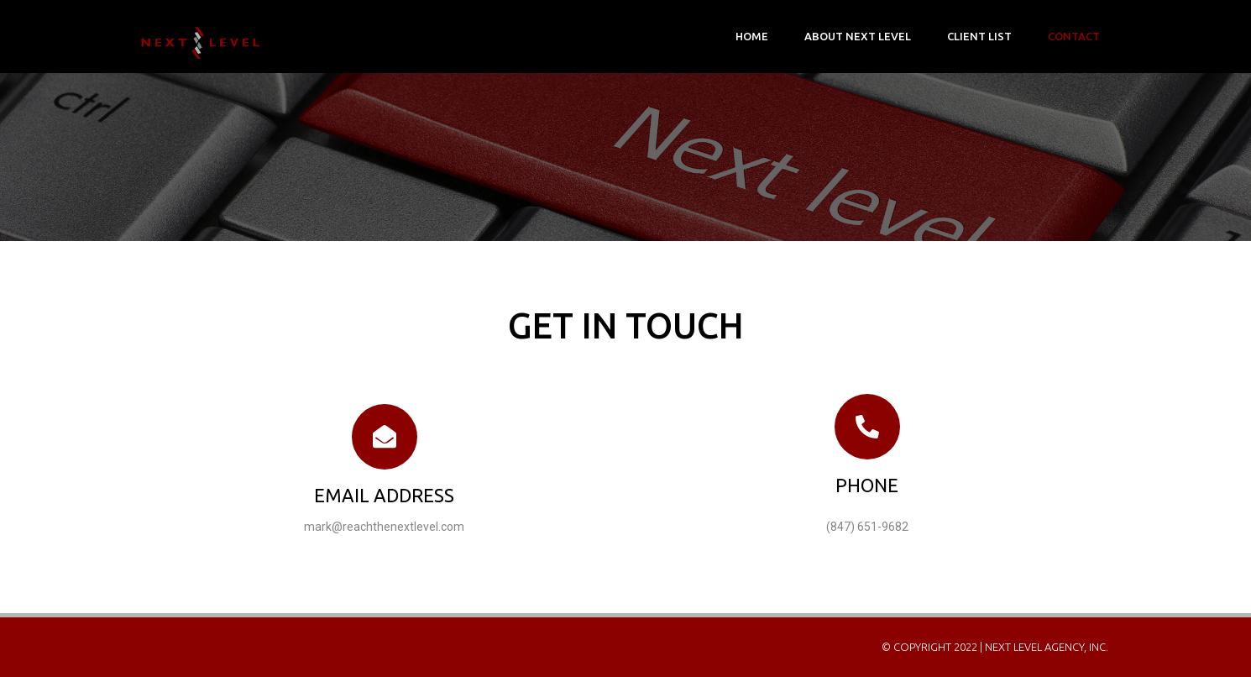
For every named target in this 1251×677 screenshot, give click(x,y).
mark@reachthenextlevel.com (384, 526)
